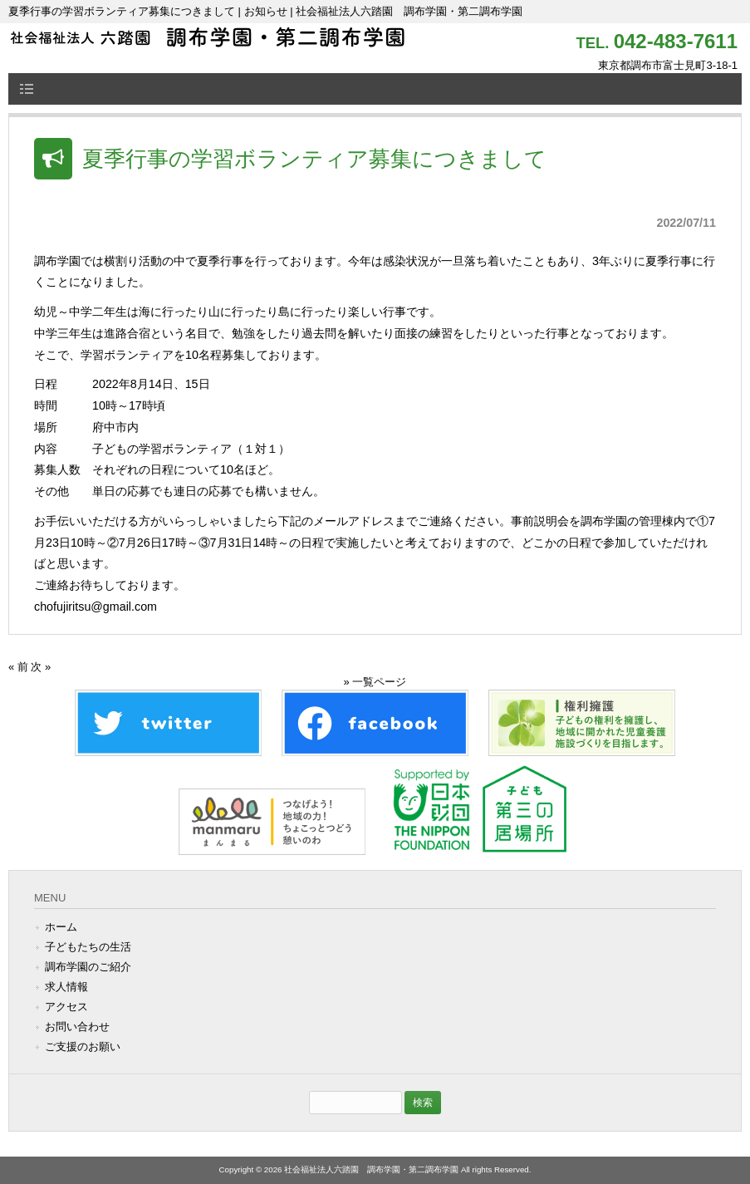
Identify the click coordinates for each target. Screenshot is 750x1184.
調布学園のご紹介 (88, 966)
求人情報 (66, 986)
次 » (41, 667)
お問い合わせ (77, 1026)
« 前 (18, 667)
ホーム (61, 927)
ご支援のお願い (82, 1046)
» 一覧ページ (375, 682)
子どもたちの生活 (88, 947)
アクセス (66, 1006)
